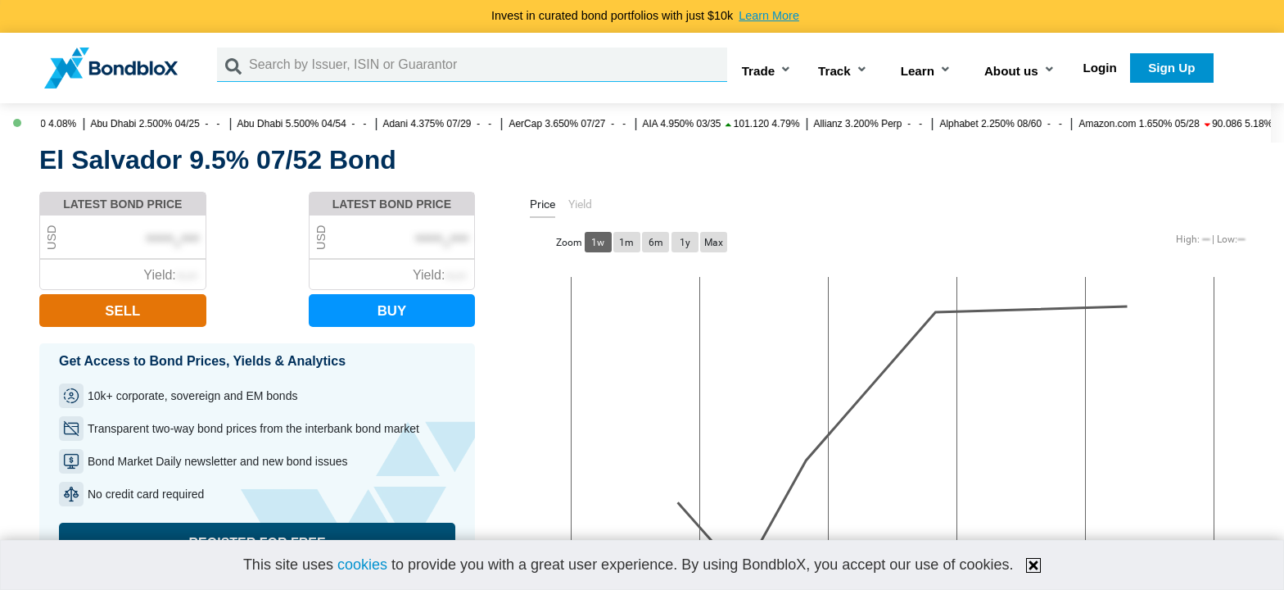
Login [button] (1100, 68)
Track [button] (834, 71)
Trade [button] (758, 71)
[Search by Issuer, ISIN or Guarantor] (488, 65)
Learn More (769, 15)
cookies (362, 564)
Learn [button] (917, 71)
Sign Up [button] (1171, 68)
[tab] (542, 207)
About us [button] (1011, 71)
